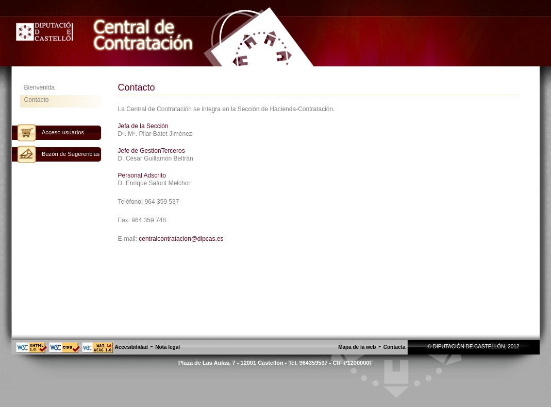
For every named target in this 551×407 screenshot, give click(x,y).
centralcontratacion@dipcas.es (181, 238)
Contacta (394, 347)
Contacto (36, 99)
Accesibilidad (131, 347)
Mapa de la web (357, 347)
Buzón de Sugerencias (71, 154)
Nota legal (167, 347)
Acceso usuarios (63, 132)
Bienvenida (39, 87)
